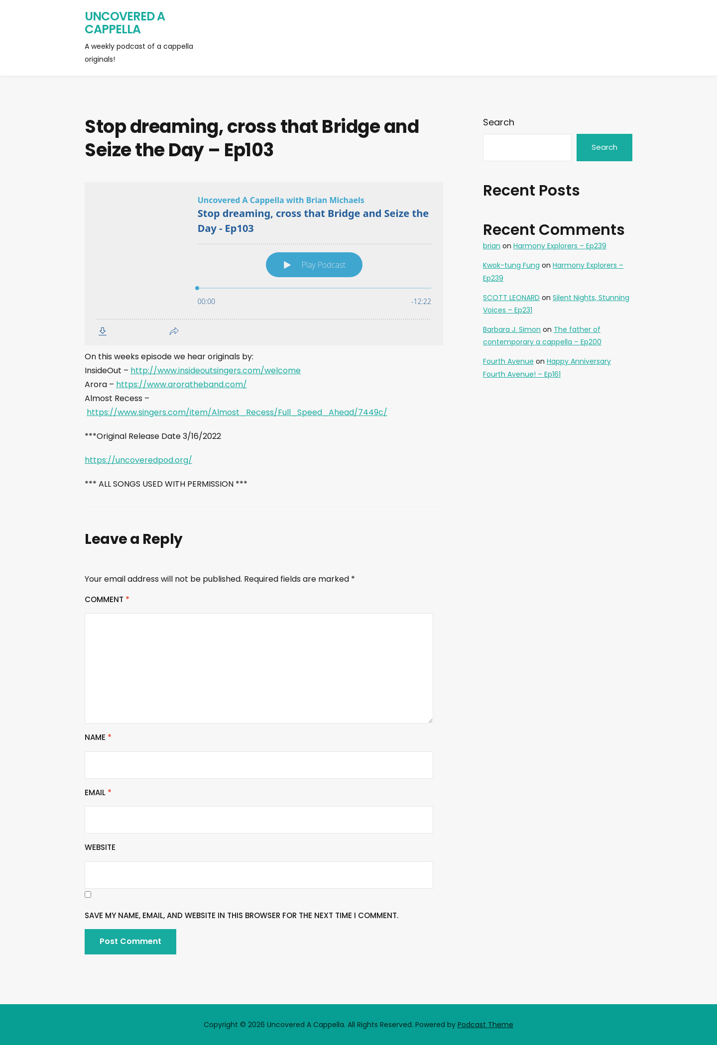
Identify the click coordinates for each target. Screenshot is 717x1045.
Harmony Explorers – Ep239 (559, 246)
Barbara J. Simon (512, 329)
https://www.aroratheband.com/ (181, 384)
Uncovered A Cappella (125, 22)
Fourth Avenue (508, 361)
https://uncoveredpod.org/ (138, 460)
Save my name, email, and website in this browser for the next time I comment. (241, 915)
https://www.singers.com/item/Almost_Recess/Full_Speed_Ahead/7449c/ (237, 412)
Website (100, 847)
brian (491, 246)
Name (98, 737)
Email (98, 792)
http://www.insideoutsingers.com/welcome (215, 370)
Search (498, 122)
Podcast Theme (485, 1025)
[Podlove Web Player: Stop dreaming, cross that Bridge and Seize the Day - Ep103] (264, 263)
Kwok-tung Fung (511, 265)
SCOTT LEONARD (511, 298)
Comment (107, 599)
